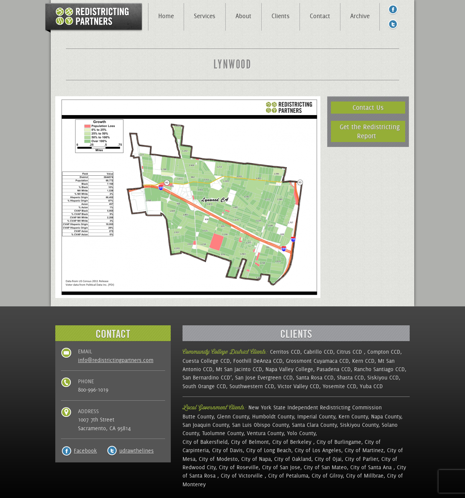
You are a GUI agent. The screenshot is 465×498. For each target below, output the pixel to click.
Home (166, 16)
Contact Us (368, 107)
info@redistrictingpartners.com (115, 360)
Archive (360, 16)
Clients (281, 16)
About (243, 16)
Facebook (85, 450)
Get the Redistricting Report (370, 131)
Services (204, 16)
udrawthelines (136, 450)
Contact (320, 16)
